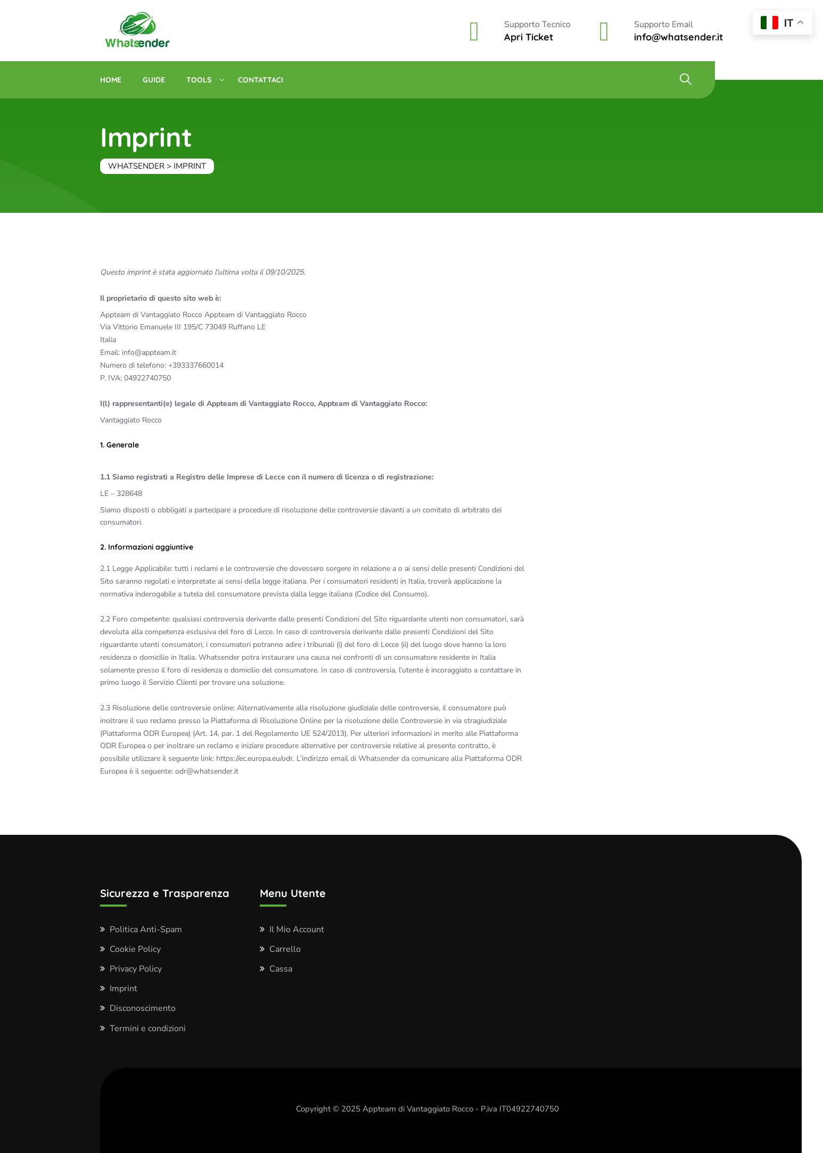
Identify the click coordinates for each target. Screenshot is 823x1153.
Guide (154, 80)
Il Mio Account (296, 929)
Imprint (123, 988)
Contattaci (260, 80)
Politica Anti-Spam (146, 929)
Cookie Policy (135, 949)
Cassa (280, 969)
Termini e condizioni (148, 1028)
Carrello (285, 949)
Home (110, 80)
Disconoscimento (143, 1008)
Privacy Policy (136, 969)
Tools (198, 80)
